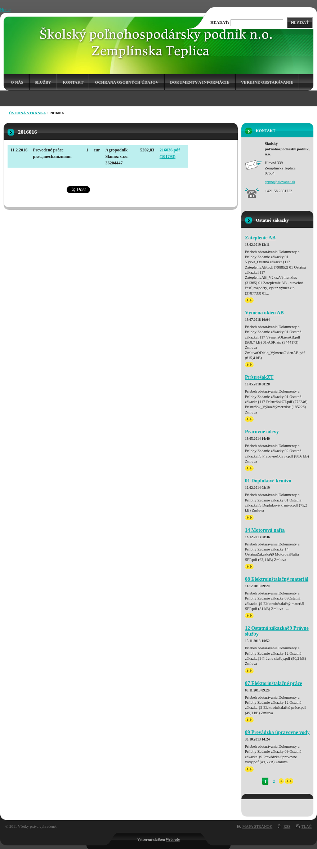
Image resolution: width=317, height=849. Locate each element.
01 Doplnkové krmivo (268, 480)
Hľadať (300, 22)
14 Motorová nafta (265, 530)
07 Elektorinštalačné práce (273, 683)
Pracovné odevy (262, 431)
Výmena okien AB (264, 312)
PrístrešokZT (259, 377)
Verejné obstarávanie (267, 82)
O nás (17, 82)
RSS (286, 826)
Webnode (173, 839)
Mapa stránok (257, 826)
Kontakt (73, 82)
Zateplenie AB (260, 237)
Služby (43, 82)
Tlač (307, 826)
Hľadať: (219, 22)
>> (249, 300)
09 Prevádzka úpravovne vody (277, 732)
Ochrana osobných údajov (126, 82)
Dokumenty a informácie (199, 82)
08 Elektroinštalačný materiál (276, 579)
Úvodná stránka (27, 113)
